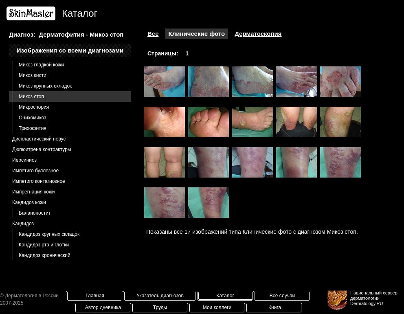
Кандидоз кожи (29, 202)
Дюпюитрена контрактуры (41, 149)
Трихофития (32, 128)
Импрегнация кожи (33, 192)
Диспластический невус (39, 139)
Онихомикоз (32, 118)
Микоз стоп (31, 96)
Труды (160, 307)
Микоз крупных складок (45, 86)
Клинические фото (197, 33)
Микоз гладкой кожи (41, 65)
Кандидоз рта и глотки (44, 245)
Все (153, 33)
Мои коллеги (217, 307)
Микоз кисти (32, 75)
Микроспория (34, 107)
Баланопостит (34, 213)
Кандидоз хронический (44, 255)
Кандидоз (23, 223)
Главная (95, 296)
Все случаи (282, 296)
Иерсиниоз (24, 160)
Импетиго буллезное (35, 170)
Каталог (225, 296)
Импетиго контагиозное (38, 181)
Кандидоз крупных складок (49, 234)
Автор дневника (103, 307)
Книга (274, 307)
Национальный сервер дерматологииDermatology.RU (373, 298)
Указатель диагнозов (160, 296)
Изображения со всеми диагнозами (70, 50)
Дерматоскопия (258, 33)
